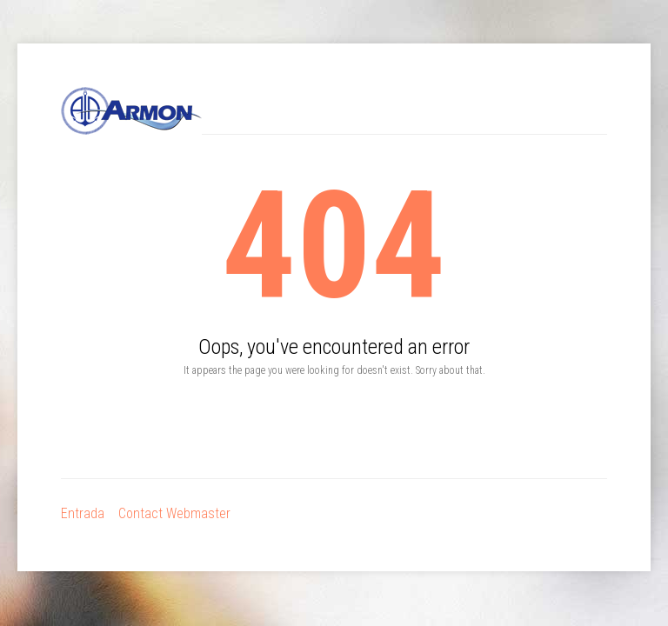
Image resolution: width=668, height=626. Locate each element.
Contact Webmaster (174, 513)
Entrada (82, 513)
